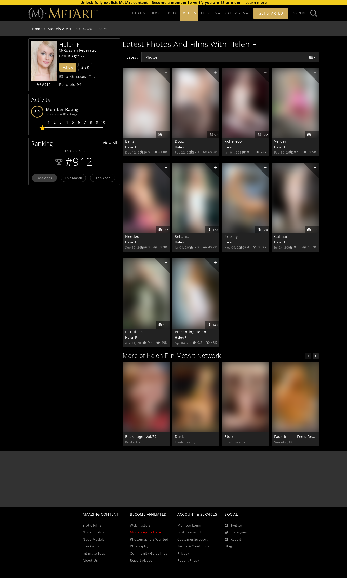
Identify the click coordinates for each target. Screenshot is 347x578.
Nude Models (93, 539)
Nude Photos (93, 532)
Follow (67, 67)
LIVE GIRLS (210, 13)
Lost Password (189, 532)
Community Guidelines (148, 553)
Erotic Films (92, 525)
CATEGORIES (236, 13)
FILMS (155, 13)
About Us (90, 560)
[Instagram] (236, 532)
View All (110, 142)
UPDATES (138, 13)
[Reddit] (233, 539)
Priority (231, 236)
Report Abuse (141, 560)
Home (37, 28)
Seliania (182, 236)
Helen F (131, 147)
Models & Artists (63, 28)
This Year (103, 178)
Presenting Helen (190, 331)
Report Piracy (188, 560)
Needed (132, 236)
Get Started (271, 13)
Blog (228, 546)
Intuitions (134, 331)
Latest (132, 57)
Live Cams (91, 546)
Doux (179, 141)
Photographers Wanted (149, 539)
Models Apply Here (145, 532)
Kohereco (233, 141)
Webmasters (140, 525)
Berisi (130, 141)
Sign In (299, 13)
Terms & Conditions (193, 546)
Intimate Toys (94, 553)
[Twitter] (233, 525)
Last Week (44, 178)
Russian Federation (79, 50)
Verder (280, 141)
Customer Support (192, 539)
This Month (73, 178)
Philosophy (139, 546)
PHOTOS (171, 13)
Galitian (281, 236)
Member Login (189, 525)
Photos (151, 57)
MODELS (189, 13)
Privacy (183, 553)
